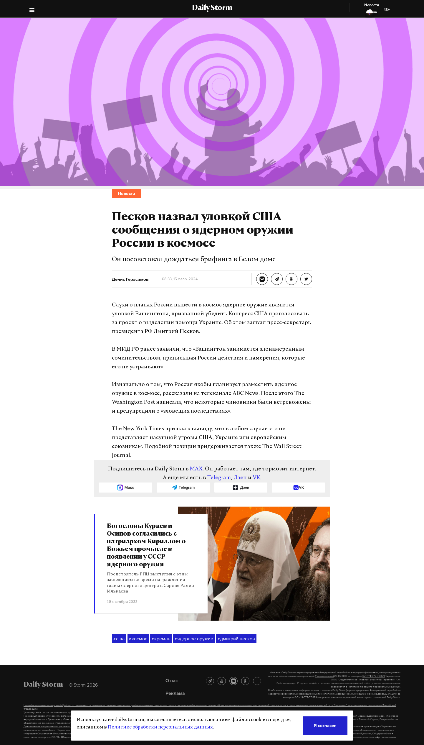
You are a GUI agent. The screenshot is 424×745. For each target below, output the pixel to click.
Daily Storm (212, 8)
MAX (196, 469)
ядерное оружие (194, 639)
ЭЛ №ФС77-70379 (373, 676)
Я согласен (325, 725)
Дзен (240, 478)
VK (256, 478)
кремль (161, 639)
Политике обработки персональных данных (160, 727)
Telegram (219, 478)
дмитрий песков (236, 639)
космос (138, 639)
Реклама (175, 693)
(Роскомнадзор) (324, 676)
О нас (171, 680)
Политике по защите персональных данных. (374, 686)
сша (119, 639)
